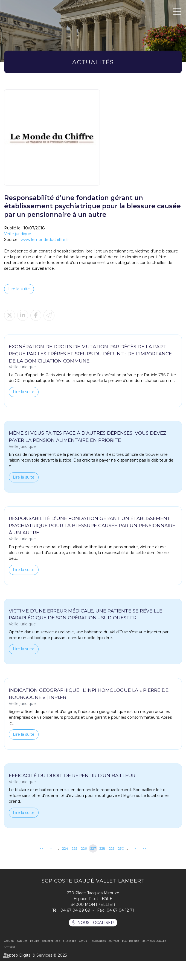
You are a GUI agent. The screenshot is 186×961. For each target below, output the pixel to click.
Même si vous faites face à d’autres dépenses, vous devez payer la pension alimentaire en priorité (87, 436)
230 (121, 848)
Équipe (34, 941)
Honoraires (98, 941)
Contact (114, 941)
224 (65, 848)
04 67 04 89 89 (75, 910)
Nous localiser (95, 922)
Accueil (9, 941)
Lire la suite (19, 288)
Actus (83, 941)
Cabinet (22, 941)
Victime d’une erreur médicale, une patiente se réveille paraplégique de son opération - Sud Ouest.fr (85, 614)
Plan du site (130, 941)
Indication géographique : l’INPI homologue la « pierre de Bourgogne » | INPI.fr (88, 693)
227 (93, 848)
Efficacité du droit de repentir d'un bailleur (72, 775)
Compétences (51, 941)
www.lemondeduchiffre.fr (45, 239)
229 (112, 848)
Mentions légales (154, 941)
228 (102, 848)
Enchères (69, 941)
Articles (10, 946)
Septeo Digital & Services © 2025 (35, 955)
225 (74, 848)
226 (84, 848)
